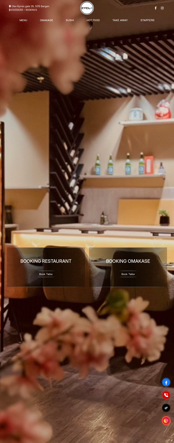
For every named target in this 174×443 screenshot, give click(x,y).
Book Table (46, 274)
